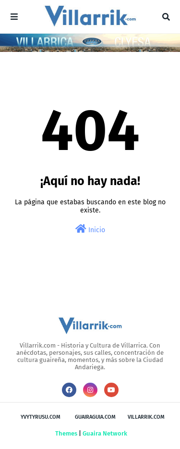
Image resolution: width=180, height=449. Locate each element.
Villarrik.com (146, 417)
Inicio (90, 229)
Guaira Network (105, 433)
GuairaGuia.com (95, 417)
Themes (66, 433)
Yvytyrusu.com (40, 417)
